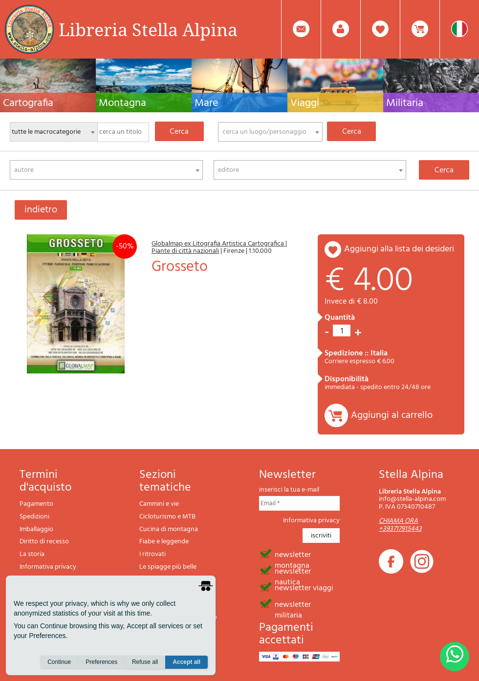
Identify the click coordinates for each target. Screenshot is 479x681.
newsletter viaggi (304, 587)
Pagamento (36, 504)
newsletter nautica (293, 570)
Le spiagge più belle (167, 567)
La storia (32, 554)
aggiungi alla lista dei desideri (399, 249)
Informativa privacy (48, 567)
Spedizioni (34, 517)
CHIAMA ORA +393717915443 (400, 525)
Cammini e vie (159, 504)
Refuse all (145, 662)
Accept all (186, 662)
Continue (59, 662)
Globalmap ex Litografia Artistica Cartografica (218, 243)
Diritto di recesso (44, 542)
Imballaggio (36, 529)
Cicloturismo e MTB (167, 517)
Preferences (101, 662)
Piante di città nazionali (185, 251)
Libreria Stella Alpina (148, 29)
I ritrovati (152, 554)
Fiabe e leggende (164, 542)
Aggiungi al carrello (392, 415)
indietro (40, 210)
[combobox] (270, 132)
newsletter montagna (293, 554)
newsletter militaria (293, 603)
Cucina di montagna (168, 529)
